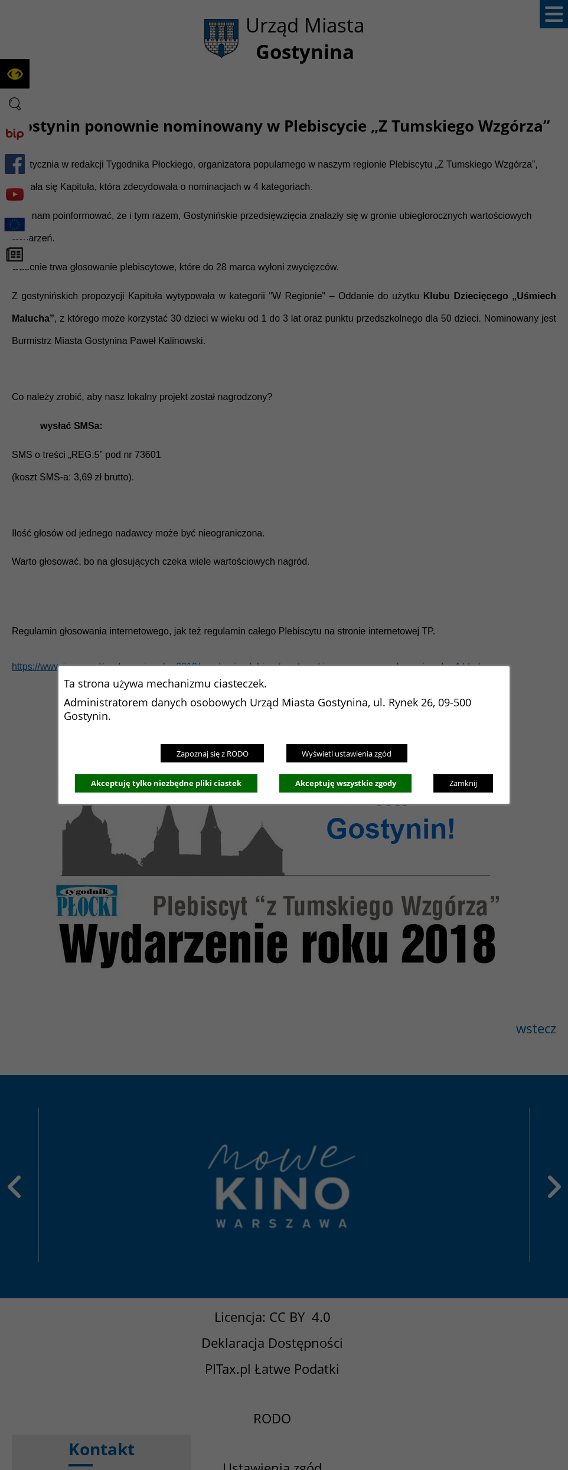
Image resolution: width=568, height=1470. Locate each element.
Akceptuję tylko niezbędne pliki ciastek (166, 783)
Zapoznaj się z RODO (213, 753)
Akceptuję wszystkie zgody (345, 783)
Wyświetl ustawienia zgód (346, 753)
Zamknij (463, 783)
